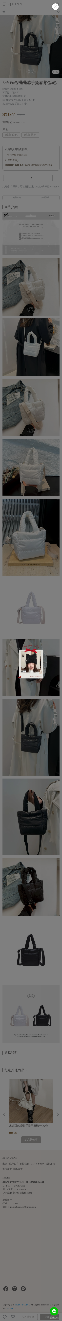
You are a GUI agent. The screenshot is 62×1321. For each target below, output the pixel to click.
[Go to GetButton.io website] (54, 1318)
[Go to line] (54, 1311)
